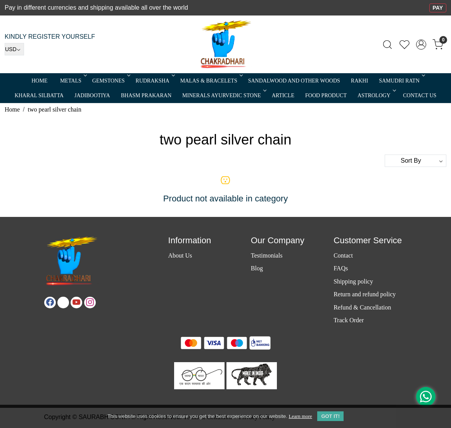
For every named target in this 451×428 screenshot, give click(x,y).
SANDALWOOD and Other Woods (294, 81)
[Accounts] (421, 45)
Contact (343, 255)
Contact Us (419, 95)
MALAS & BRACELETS (211, 81)
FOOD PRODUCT (326, 95)
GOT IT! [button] (330, 416)
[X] (63, 302)
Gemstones (110, 81)
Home (39, 81)
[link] (387, 44)
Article (283, 95)
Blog (257, 268)
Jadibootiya (92, 95)
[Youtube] (76, 302)
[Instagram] (90, 302)
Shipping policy (353, 281)
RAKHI (359, 81)
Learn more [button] (300, 416)
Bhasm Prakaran (146, 95)
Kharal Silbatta (39, 95)
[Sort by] (415, 161)
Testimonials (267, 255)
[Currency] (14, 49)
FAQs (340, 268)
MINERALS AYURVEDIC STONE (223, 95)
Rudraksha (155, 81)
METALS (73, 81)
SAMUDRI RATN (401, 81)
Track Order (348, 320)
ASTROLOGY (376, 95)
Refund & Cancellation (362, 307)
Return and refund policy (364, 294)
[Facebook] (50, 302)
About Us (180, 255)
